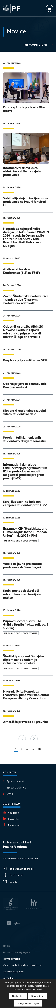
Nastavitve (18, 996)
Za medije (8, 978)
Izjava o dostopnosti (13, 972)
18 (39, 749)
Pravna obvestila (11, 959)
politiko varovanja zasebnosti (28, 989)
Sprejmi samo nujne (28, 1004)
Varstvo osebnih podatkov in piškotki (22, 965)
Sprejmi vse (37, 996)
